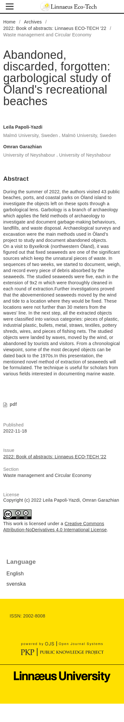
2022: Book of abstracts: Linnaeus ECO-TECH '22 (54, 28)
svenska (16, 584)
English (15, 573)
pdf (13, 404)
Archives (33, 21)
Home (9, 21)
